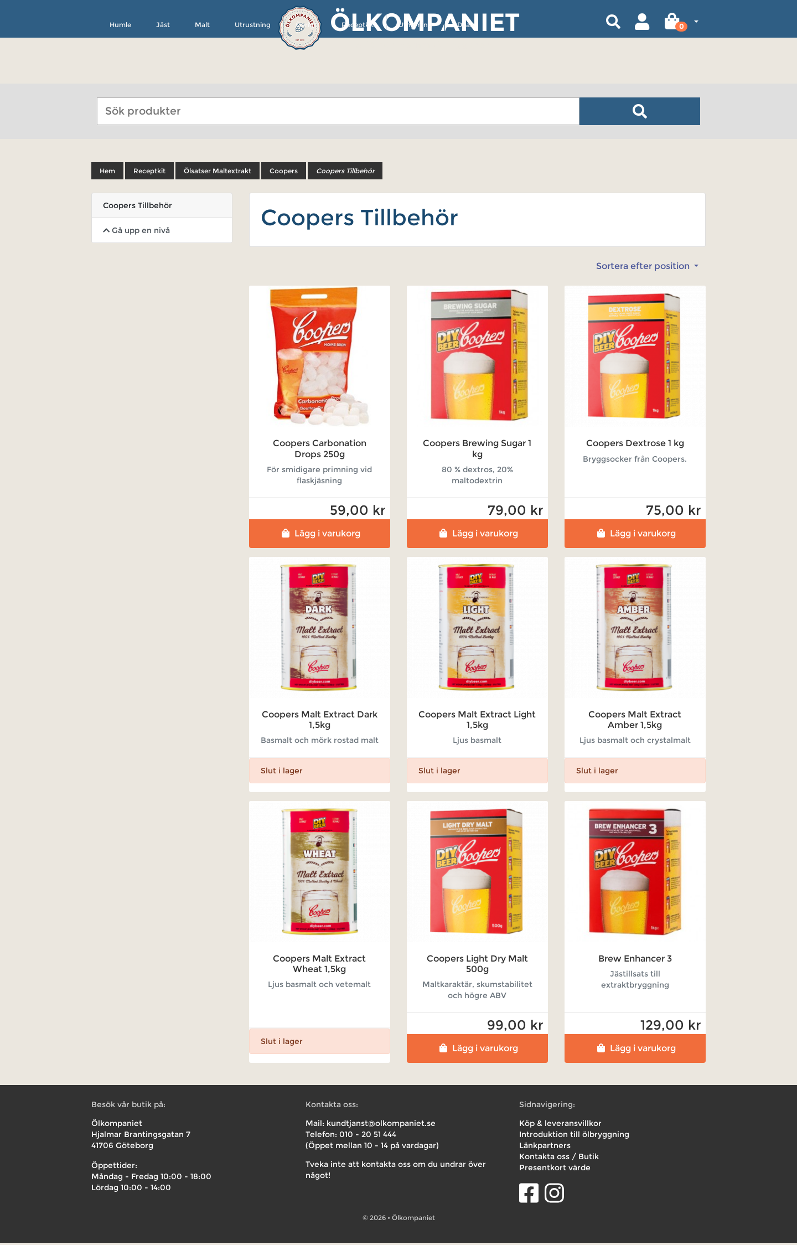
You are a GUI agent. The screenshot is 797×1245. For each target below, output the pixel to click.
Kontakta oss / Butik (559, 1159)
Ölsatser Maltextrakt (217, 173)
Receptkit (357, 75)
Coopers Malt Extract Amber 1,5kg (634, 721)
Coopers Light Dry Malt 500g (477, 966)
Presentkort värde (555, 1170)
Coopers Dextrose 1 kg (635, 445)
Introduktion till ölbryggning (574, 1136)
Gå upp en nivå (136, 232)
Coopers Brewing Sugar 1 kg (477, 450)
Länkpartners (545, 1148)
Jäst (163, 75)
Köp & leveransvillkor (560, 1125)
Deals (466, 75)
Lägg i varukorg (319, 535)
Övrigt (306, 75)
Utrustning (253, 75)
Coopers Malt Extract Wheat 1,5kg (319, 966)
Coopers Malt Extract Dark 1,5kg (319, 721)
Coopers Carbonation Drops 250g (319, 450)
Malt (202, 75)
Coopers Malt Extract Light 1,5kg (477, 721)
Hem (107, 173)
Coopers (284, 173)
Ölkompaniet (425, 22)
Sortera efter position (644, 268)
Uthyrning (415, 75)
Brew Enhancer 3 (635, 960)
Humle (120, 75)
